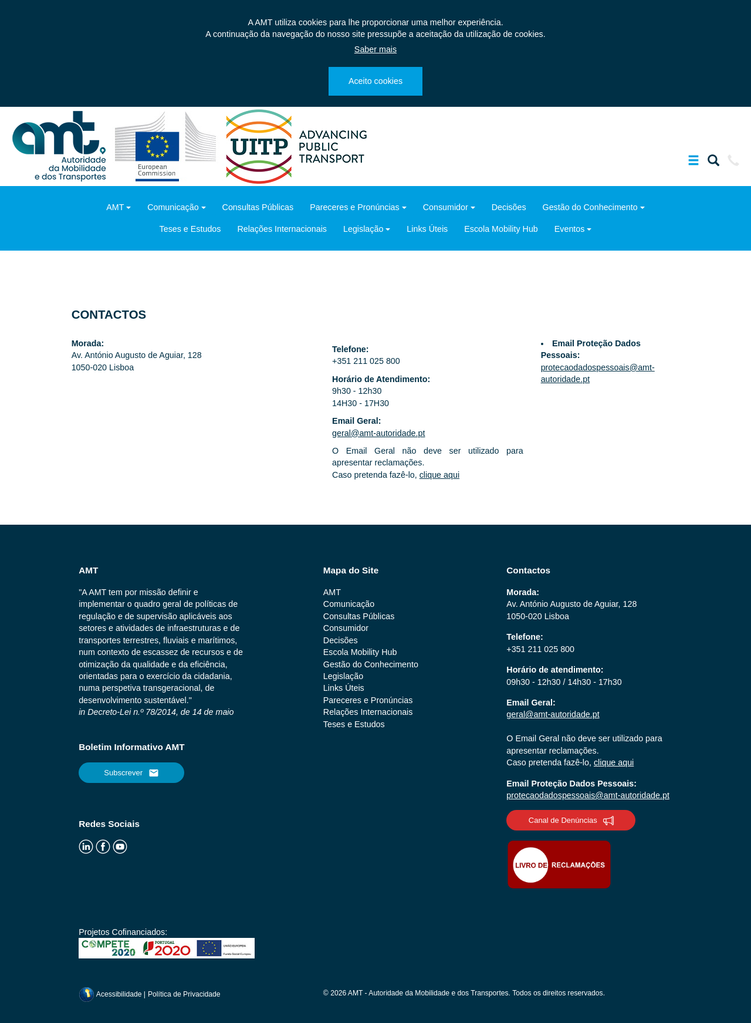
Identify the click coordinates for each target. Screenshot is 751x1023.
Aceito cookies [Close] (375, 81)
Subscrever (131, 773)
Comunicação (172, 207)
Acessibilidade (111, 994)
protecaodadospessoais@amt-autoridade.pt (587, 795)
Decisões (509, 207)
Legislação (363, 229)
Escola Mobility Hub (501, 229)
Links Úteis (427, 229)
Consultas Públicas (258, 207)
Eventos (569, 229)
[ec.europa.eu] (167, 145)
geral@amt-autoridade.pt (378, 433)
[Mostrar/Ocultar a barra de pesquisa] (713, 162)
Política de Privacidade (184, 994)
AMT (115, 207)
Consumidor (445, 207)
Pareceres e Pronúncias (355, 207)
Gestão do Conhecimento (590, 207)
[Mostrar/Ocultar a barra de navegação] (693, 162)
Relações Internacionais (282, 229)
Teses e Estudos (190, 229)
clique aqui (439, 475)
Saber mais (375, 49)
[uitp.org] (296, 145)
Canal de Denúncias (571, 820)
